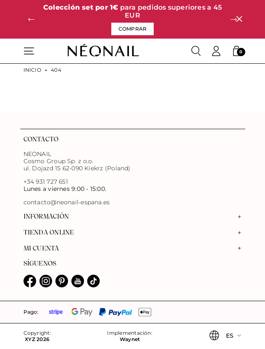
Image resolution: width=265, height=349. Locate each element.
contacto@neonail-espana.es (67, 202)
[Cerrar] (239, 19)
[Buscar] (196, 51)
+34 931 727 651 (46, 181)
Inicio (32, 70)
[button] (31, 19)
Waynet (130, 339)
